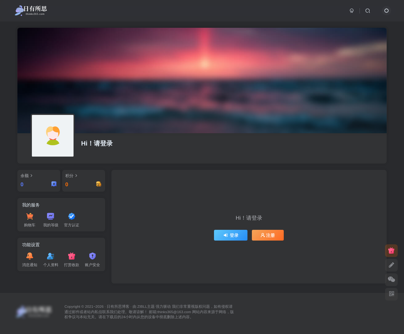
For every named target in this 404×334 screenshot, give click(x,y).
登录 (231, 235)
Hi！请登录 (97, 143)
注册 (268, 235)
